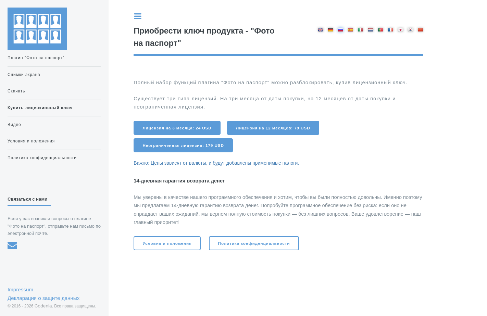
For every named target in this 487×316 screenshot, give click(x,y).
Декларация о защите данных (43, 298)
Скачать (16, 91)
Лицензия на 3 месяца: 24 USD (177, 128)
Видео (14, 124)
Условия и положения (167, 243)
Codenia (43, 305)
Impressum (20, 289)
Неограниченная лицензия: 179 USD (183, 145)
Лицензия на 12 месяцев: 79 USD (273, 128)
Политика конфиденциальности (254, 243)
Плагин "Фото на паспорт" (36, 57)
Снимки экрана (24, 74)
